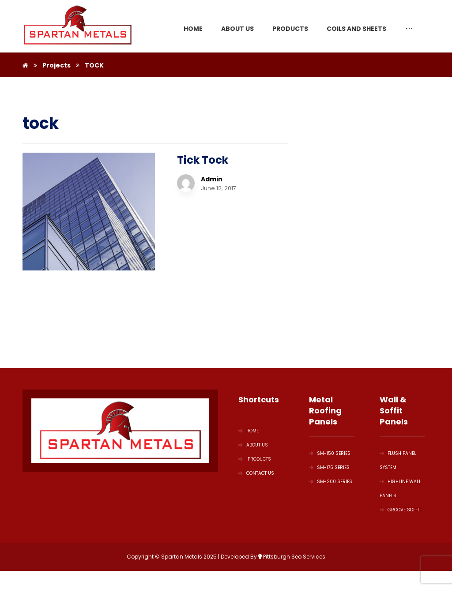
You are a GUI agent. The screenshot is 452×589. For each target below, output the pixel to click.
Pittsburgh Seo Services (291, 556)
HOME (248, 431)
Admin (211, 179)
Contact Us (256, 473)
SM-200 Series (330, 481)
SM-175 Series (329, 467)
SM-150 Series (329, 453)
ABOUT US (253, 445)
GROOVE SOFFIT (400, 509)
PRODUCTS (254, 459)
